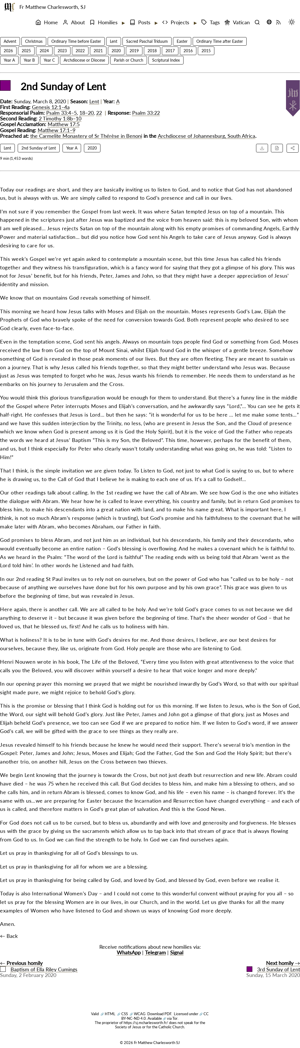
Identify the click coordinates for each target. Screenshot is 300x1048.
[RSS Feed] (280, 22)
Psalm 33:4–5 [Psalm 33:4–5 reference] (61, 113)
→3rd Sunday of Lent (273, 966)
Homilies (103, 22)
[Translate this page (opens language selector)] (269, 22)
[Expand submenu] (123, 22)
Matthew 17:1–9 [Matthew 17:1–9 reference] (56, 130)
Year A (9, 60)
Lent (113, 41)
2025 (26, 50)
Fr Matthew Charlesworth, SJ (52, 7)
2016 (188, 50)
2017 (170, 50)
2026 (8, 50)
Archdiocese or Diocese (84, 60)
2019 (134, 50)
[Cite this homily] (277, 148)
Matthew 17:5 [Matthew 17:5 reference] (64, 124)
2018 (152, 50)
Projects (175, 22)
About (74, 22)
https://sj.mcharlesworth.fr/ (146, 1022)
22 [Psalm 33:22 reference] (99, 113)
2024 (44, 50)
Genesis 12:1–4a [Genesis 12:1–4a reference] (51, 107)
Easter (182, 41)
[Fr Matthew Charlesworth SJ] (9, 7)
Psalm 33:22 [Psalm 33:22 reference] (146, 113)
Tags (210, 22)
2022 (80, 50)
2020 (116, 50)
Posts (140, 22)
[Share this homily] (292, 148)
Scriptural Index (166, 60)
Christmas (34, 41)
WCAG (138, 1013)
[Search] (259, 22)
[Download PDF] (262, 148)
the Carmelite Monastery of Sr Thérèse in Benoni (86, 136)
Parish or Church (128, 60)
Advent (10, 41)
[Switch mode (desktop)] (293, 22)
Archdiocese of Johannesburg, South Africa (206, 136)
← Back (9, 936)
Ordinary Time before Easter (76, 41)
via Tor (170, 1018)
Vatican (237, 22)
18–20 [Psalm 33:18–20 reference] (86, 113)
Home (46, 22)
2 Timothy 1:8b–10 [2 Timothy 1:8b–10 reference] (60, 119)
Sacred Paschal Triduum (147, 41)
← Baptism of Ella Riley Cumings (38, 966)
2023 (62, 50)
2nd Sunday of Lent (38, 148)
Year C (49, 60)
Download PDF (159, 1013)
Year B (29, 60)
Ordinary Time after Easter (219, 41)
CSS (122, 1013)
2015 (206, 50)
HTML (107, 1013)
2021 (98, 50)
